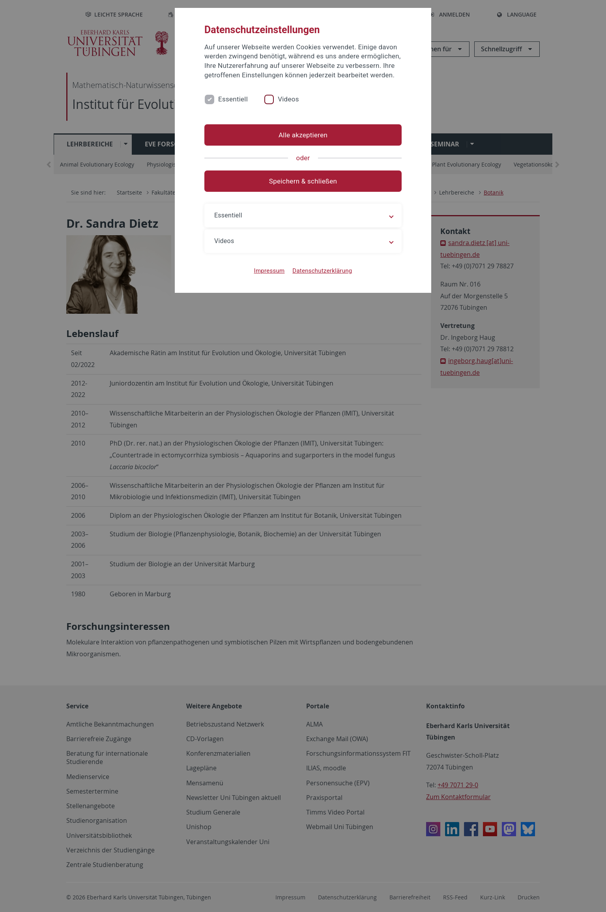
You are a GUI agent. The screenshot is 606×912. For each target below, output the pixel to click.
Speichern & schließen (303, 181)
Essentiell (233, 99)
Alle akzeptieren (303, 135)
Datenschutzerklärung (322, 270)
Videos (288, 99)
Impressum (269, 270)
